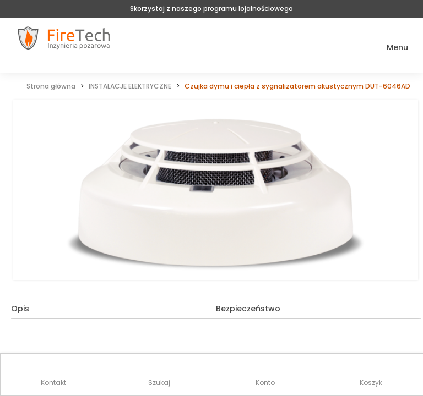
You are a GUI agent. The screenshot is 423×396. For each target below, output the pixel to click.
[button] (389, 47)
